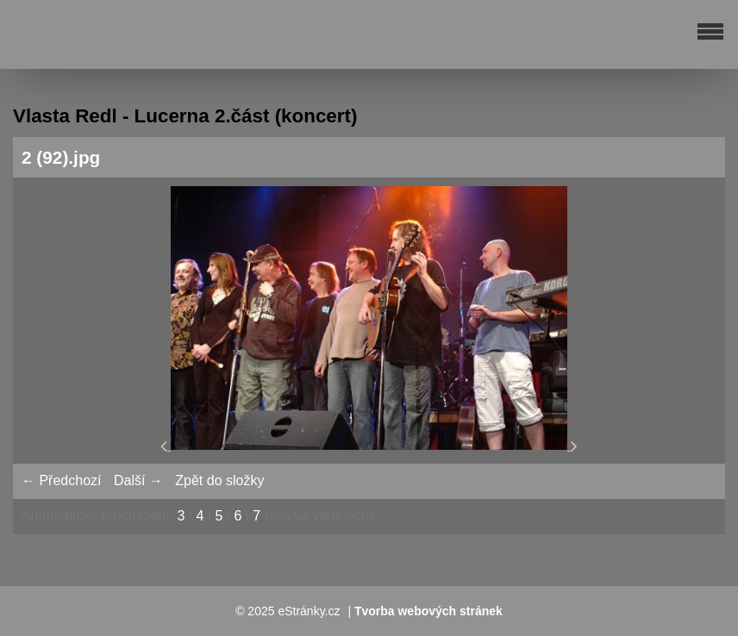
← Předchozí (61, 480)
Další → (138, 480)
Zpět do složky (219, 480)
